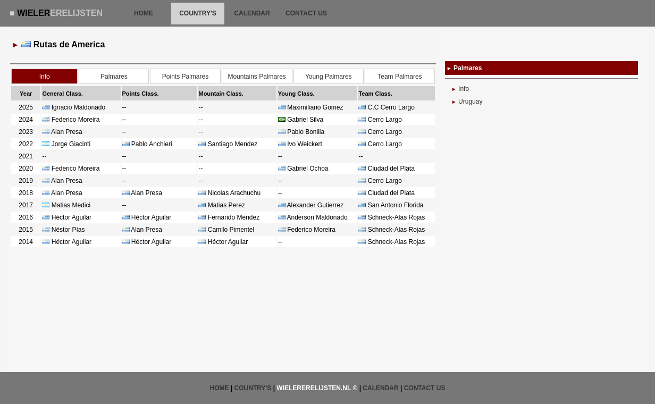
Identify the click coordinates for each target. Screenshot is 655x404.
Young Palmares (328, 76)
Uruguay (470, 101)
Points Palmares (185, 76)
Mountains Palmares (256, 76)
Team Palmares (399, 76)
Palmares (114, 76)
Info (463, 88)
